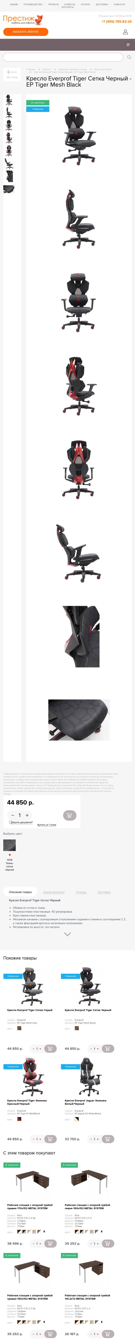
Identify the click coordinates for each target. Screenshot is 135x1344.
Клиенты (69, 4)
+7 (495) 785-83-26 (116, 22)
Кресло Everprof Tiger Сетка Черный (88, 1010)
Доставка (102, 4)
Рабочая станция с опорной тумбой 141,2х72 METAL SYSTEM (87, 1297)
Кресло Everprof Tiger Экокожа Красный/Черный (27, 1102)
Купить (70, 815)
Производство (33, 4)
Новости (119, 4)
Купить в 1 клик (46, 824)
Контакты (67, 7)
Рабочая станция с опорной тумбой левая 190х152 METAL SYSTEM (87, 1206)
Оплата (85, 4)
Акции (14, 4)
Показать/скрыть (128, 44)
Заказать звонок (26, 31)
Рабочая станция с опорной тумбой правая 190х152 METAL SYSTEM (30, 1297)
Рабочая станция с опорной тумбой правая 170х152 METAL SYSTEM (30, 1206)
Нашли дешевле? (22, 822)
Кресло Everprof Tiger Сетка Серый (29, 1010)
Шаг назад (12, 77)
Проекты (53, 4)
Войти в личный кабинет (125, 31)
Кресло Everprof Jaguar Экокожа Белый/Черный (85, 1102)
